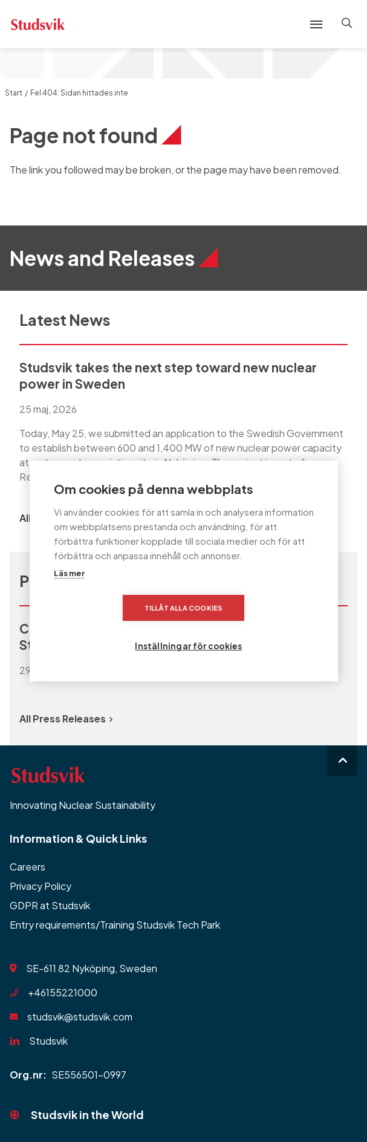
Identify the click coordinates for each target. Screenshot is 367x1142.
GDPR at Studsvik (50, 905)
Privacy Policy (40, 886)
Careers (27, 866)
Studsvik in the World (87, 1114)
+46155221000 (62, 992)
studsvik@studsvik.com (79, 1016)
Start (13, 92)
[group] (183, 422)
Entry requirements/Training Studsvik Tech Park (115, 924)
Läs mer (69, 592)
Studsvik (48, 1040)
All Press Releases (65, 718)
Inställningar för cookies (258, 627)
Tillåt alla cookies (114, 627)
